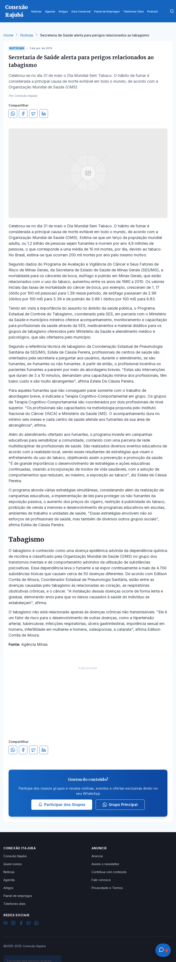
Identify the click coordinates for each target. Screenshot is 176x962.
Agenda (9, 880)
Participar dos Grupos (61, 804)
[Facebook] (21, 923)
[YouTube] (5, 923)
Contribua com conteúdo (109, 872)
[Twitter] (29, 923)
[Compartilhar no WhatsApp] (13, 113)
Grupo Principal (120, 804)
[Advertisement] (88, 699)
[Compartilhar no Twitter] (33, 113)
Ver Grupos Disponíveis (32, 952)
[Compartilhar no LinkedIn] (43, 113)
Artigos (8, 888)
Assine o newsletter (105, 864)
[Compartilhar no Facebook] (23, 113)
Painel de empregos (17, 896)
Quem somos (12, 864)
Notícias (26, 35)
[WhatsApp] (36, 923)
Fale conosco (101, 880)
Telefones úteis (14, 904)
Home (8, 35)
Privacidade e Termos (107, 888)
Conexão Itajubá (15, 856)
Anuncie (97, 856)
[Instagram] (13, 923)
